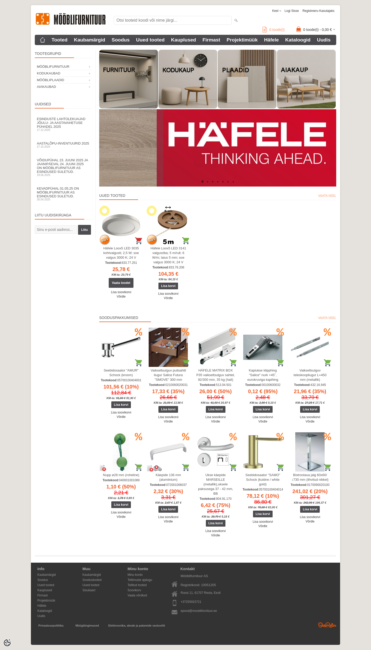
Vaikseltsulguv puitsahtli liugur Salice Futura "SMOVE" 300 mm (168, 375)
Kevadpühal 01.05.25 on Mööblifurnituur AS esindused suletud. (63, 194)
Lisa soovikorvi (121, 292)
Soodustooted (92, 580)
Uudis (324, 40)
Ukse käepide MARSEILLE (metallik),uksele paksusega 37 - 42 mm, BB (215, 484)
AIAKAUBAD (46, 87)
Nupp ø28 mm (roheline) (121, 475)
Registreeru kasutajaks (318, 11)
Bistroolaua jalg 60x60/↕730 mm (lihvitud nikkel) (310, 477)
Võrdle (121, 296)
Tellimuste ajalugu (140, 580)
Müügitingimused (87, 625)
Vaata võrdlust (137, 595)
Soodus (121, 40)
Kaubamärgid (89, 40)
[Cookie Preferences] (7, 642)
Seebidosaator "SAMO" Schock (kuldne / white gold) (263, 479)
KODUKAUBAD (48, 73)
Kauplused (183, 40)
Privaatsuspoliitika (50, 625)
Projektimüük (242, 40)
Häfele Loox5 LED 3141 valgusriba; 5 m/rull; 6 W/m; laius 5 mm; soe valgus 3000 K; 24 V (168, 255)
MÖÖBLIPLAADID (50, 80)
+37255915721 (191, 602)
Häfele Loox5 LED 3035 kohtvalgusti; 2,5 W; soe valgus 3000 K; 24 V (121, 252)
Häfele (271, 40)
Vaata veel (327, 196)
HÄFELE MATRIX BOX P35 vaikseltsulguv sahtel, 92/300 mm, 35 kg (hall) (215, 375)
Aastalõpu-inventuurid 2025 (63, 144)
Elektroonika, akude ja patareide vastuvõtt (136, 625)
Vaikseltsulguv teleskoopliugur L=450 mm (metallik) (310, 375)
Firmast (211, 40)
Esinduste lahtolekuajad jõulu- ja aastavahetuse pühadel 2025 (63, 124)
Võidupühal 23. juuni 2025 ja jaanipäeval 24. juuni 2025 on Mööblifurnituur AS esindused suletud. (63, 167)
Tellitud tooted (137, 585)
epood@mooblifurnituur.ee (199, 611)
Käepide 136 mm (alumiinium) (168, 477)
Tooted (60, 40)
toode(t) (274, 30)
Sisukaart (88, 590)
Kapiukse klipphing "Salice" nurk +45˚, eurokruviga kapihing (262, 375)
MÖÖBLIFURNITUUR (53, 67)
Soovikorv (134, 590)
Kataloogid (297, 40)
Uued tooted (150, 40)
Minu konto (135, 575)
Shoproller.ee (327, 625)
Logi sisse (292, 11)
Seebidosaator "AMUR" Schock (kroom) (121, 372)
